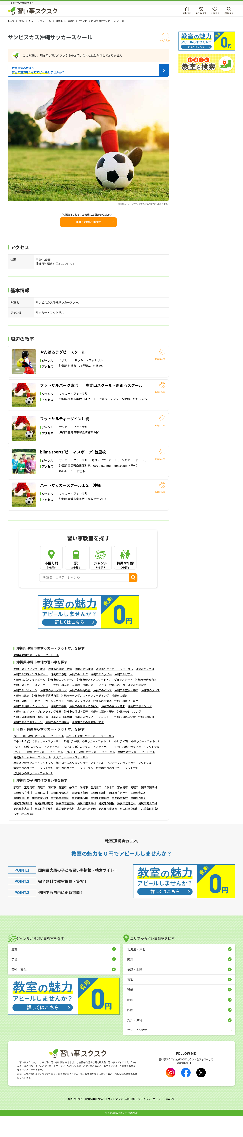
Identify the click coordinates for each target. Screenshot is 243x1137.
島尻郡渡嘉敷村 (65, 824)
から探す (51, 584)
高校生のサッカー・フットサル (32, 778)
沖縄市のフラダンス (79, 722)
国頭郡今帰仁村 (60, 814)
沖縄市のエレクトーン (61, 701)
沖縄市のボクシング (140, 727)
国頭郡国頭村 (149, 808)
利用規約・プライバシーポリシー (145, 1120)
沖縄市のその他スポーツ (28, 743)
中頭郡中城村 (120, 819)
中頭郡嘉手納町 (60, 819)
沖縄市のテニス (145, 690)
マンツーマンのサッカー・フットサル (128, 784)
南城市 (134, 808)
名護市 (63, 808)
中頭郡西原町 (138, 819)
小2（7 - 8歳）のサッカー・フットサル (36, 768)
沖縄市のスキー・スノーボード (32, 706)
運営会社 (173, 1120)
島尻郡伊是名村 (65, 830)
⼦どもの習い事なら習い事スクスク (122, 1133)
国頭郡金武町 (138, 814)
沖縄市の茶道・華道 (102, 733)
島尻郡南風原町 (44, 824)
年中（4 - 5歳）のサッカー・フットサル (37, 762)
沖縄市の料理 (146, 738)
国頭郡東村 (41, 814)
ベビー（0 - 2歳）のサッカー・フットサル (38, 757)
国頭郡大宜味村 (22, 814)
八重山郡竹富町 (150, 830)
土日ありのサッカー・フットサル (33, 784)
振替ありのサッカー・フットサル (33, 789)
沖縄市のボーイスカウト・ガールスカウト (38, 722)
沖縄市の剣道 (120, 717)
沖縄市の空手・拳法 (126, 711)
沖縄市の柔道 (21, 717)
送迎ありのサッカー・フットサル (33, 794)
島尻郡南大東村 (147, 824)
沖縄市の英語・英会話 (66, 706)
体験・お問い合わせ (88, 221)
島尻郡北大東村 (22, 830)
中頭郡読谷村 (40, 819)
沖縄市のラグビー (101, 695)
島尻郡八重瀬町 (108, 830)
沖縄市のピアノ (123, 695)
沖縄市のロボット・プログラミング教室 (37, 733)
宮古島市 (122, 808)
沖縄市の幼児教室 (80, 711)
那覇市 (17, 808)
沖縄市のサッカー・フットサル (114, 690)
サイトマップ (115, 1120)
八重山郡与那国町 (24, 835)
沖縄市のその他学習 (57, 743)
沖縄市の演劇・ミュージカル (30, 727)
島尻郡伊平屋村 (44, 830)
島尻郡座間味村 (86, 824)
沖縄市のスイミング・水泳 (29, 690)
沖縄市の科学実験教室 (45, 717)
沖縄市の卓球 (59, 695)
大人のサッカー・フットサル (70, 778)
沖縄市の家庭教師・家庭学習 (30, 738)
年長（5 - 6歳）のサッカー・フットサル (87, 762)
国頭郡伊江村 (21, 819)
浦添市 (52, 808)
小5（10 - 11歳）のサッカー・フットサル (38, 773)
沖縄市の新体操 (84, 690)
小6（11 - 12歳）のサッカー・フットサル (90, 773)
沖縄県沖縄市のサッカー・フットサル (36, 676)
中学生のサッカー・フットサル (136, 773)
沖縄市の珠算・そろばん (84, 727)
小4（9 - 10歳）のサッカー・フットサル (135, 768)
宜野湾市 (29, 808)
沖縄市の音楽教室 (146, 701)
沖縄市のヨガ (117, 706)
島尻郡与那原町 (22, 824)
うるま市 (109, 808)
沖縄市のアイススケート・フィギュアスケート (105, 701)
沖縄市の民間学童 (125, 738)
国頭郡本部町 (80, 814)
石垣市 (41, 808)
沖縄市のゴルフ (78, 695)
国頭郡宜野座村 (118, 814)
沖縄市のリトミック (95, 706)
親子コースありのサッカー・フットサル (80, 784)
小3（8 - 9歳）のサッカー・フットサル (85, 768)
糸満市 (73, 808)
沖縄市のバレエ (102, 711)
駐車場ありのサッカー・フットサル (117, 789)
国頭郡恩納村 (99, 814)
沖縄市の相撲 (59, 727)
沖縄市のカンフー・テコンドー (93, 738)
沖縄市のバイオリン (25, 711)
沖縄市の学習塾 (137, 706)
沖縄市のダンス (150, 711)
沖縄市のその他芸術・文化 (88, 743)
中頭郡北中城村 (100, 819)
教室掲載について (93, 1120)
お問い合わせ (72, 1120)
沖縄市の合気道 (102, 722)
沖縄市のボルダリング (53, 711)
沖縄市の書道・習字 (126, 722)
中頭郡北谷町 (80, 819)
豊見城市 (96, 808)
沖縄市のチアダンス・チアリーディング (85, 717)
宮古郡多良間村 (129, 830)
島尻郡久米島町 (86, 830)
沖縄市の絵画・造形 (113, 727)
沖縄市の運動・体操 (60, 690)
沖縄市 (84, 808)
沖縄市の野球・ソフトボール (30, 695)
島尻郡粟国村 (106, 824)
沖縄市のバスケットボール (29, 701)
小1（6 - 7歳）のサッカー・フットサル (137, 762)
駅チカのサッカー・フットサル (74, 789)
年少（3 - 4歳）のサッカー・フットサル (90, 757)
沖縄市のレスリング (129, 733)
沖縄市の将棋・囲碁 (76, 733)
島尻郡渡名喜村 (126, 824)
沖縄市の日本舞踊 (61, 738)
